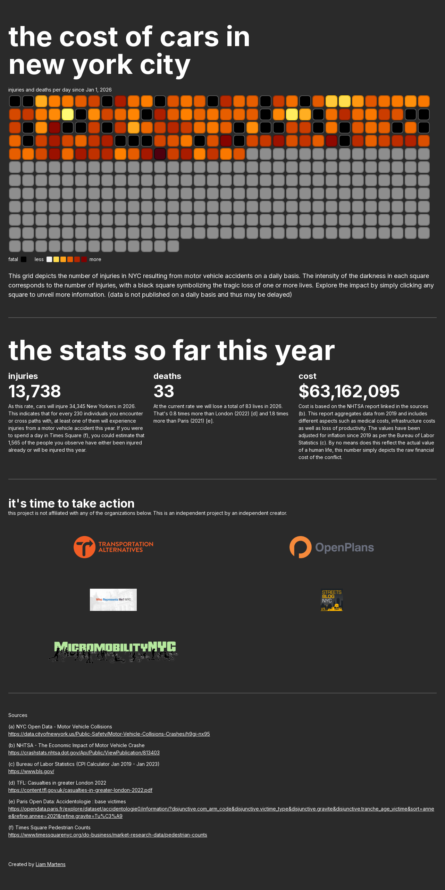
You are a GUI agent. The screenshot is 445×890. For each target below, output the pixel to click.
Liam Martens (51, 864)
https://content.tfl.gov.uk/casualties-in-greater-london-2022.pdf (80, 790)
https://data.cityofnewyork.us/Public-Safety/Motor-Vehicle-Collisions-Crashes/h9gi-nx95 (109, 734)
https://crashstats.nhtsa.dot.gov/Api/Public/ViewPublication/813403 (84, 752)
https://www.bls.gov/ (31, 771)
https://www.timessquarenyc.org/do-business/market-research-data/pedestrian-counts (107, 835)
